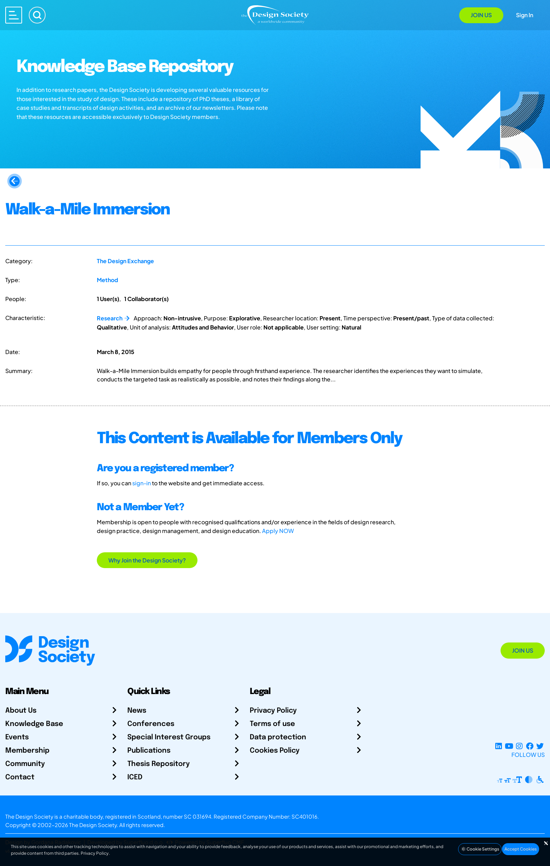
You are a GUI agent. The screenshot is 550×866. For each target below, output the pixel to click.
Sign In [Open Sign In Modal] (524, 15)
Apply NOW (278, 530)
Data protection (278, 737)
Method (107, 280)
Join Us (481, 15)
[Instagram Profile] (519, 746)
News (136, 710)
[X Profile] (540, 746)
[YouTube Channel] (509, 746)
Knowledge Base (34, 724)
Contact (19, 777)
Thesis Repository (158, 764)
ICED (134, 777)
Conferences (150, 724)
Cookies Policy (275, 750)
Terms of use (272, 724)
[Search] (37, 15)
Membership (27, 750)
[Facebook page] (530, 746)
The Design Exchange (125, 261)
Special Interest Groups (168, 737)
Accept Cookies (520, 849)
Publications (148, 750)
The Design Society (93, 824)
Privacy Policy (273, 710)
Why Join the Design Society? (147, 560)
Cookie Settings (480, 849)
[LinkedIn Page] (498, 746)
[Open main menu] (13, 15)
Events (17, 737)
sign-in (141, 483)
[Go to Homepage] (275, 14)
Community (25, 764)
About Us (20, 710)
